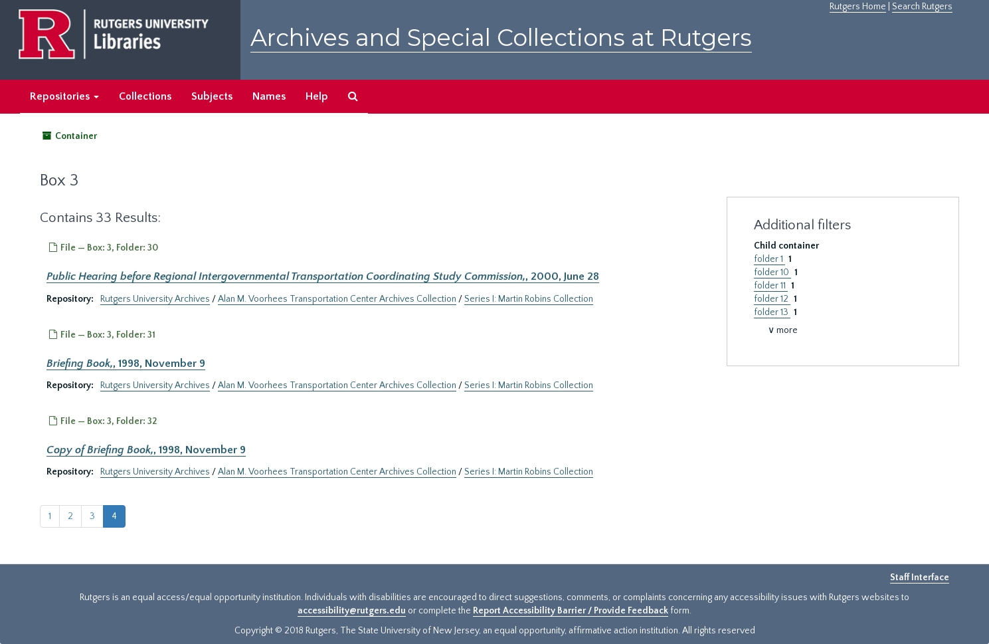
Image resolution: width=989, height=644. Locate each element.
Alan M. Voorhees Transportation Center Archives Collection (337, 299)
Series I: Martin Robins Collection (528, 299)
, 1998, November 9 (125, 364)
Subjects (211, 96)
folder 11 (771, 285)
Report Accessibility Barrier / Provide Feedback (570, 610)
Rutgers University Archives (155, 299)
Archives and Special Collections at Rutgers (501, 37)
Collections (145, 96)
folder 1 (769, 259)
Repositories (64, 96)
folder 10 (772, 272)
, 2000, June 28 (322, 276)
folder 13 (772, 312)
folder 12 (772, 299)
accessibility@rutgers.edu (352, 610)
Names (269, 96)
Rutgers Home (858, 6)
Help (317, 96)
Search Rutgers (922, 6)
